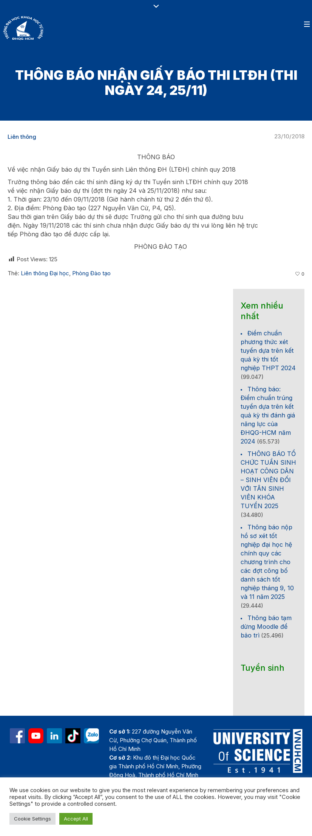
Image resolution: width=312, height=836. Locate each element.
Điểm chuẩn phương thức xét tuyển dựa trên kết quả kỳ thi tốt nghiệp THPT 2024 (268, 350)
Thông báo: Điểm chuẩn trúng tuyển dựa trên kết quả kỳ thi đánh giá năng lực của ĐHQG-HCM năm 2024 (268, 415)
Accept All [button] (76, 819)
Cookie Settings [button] (32, 819)
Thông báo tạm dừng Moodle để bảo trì (266, 626)
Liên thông (22, 136)
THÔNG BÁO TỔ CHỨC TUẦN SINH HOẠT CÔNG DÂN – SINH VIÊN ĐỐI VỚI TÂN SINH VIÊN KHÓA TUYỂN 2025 (268, 480)
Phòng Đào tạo (91, 273)
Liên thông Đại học (45, 273)
